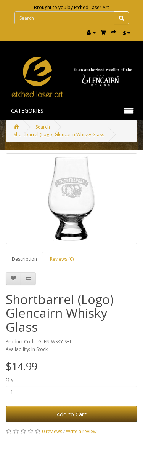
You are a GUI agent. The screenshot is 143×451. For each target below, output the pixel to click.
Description (24, 259)
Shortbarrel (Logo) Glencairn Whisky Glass (59, 134)
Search (42, 127)
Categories (27, 110)
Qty (9, 379)
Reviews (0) (62, 259)
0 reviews (52, 431)
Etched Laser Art (91, 7)
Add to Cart (71, 414)
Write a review (81, 431)
